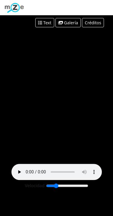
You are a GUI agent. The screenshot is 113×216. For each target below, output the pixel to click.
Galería (68, 23)
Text (45, 23)
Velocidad (35, 186)
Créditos (93, 23)
